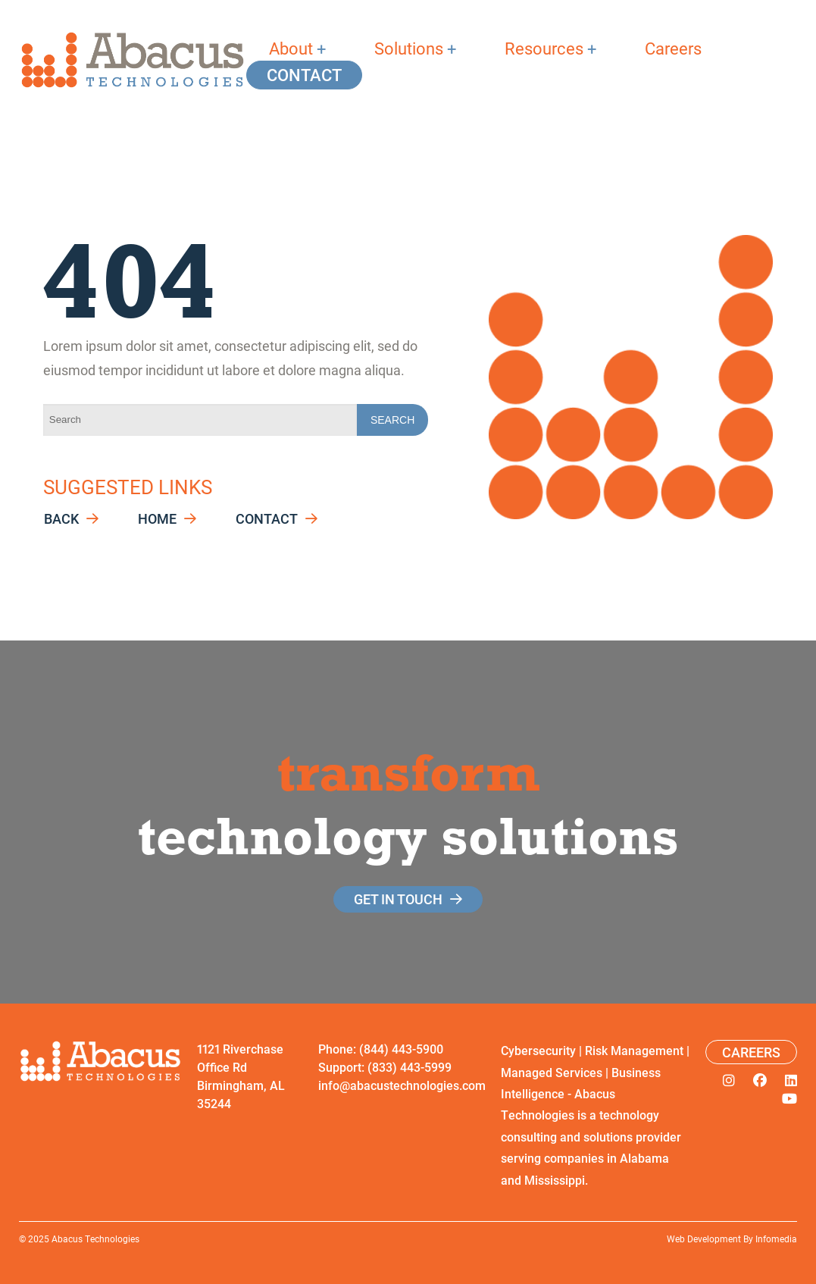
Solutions (408, 48)
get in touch (398, 899)
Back (61, 519)
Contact (304, 75)
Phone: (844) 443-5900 (380, 1049)
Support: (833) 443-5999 (385, 1067)
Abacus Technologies (95, 1238)
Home (157, 519)
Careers (673, 48)
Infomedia (776, 1238)
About (291, 48)
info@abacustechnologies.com (402, 1085)
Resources (544, 48)
